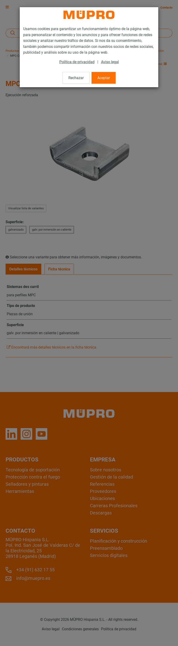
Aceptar (103, 78)
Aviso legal (110, 62)
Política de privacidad (77, 62)
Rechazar (76, 78)
